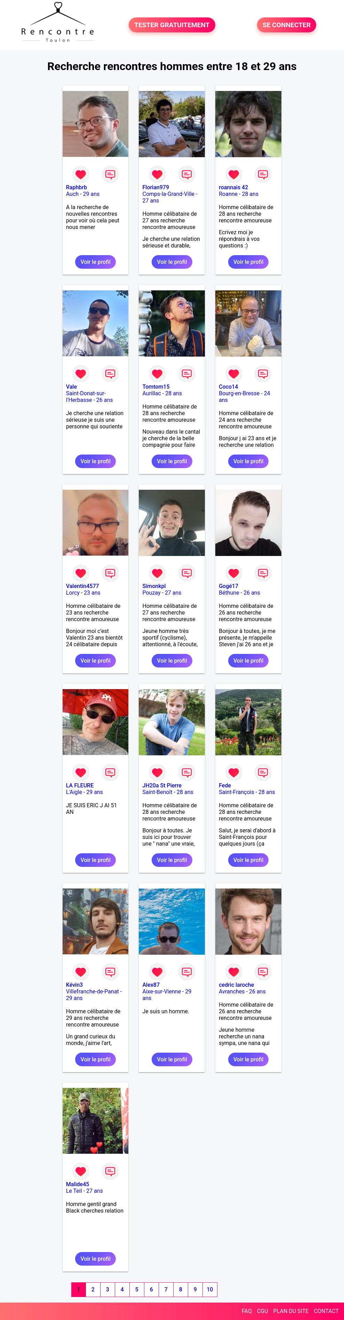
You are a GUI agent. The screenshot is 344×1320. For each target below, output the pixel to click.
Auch (72, 194)
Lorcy (73, 592)
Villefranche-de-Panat (92, 991)
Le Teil (74, 1191)
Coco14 (228, 386)
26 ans (104, 400)
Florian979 (155, 187)
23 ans (92, 592)
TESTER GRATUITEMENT (172, 25)
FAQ (247, 1311)
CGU (262, 1311)
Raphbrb (76, 187)
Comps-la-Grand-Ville (168, 194)
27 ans (150, 200)
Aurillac (151, 393)
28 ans (250, 194)
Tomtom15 (155, 386)
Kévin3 (74, 985)
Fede (225, 785)
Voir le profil (95, 262)
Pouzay (151, 592)
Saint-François (236, 792)
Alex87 (151, 985)
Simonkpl (154, 586)
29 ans (91, 194)
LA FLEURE (80, 785)
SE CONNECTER (287, 25)
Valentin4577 (82, 586)
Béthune (229, 592)
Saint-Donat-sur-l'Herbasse (86, 396)
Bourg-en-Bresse (239, 393)
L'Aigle (74, 792)
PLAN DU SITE (291, 1311)
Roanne (228, 194)
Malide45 (77, 1184)
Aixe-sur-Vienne (161, 991)
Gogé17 (228, 586)
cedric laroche (236, 985)
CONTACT (326, 1311)
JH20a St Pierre (162, 785)
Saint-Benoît (157, 792)
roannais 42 (233, 187)
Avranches (232, 991)
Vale (71, 386)
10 (210, 1289)
